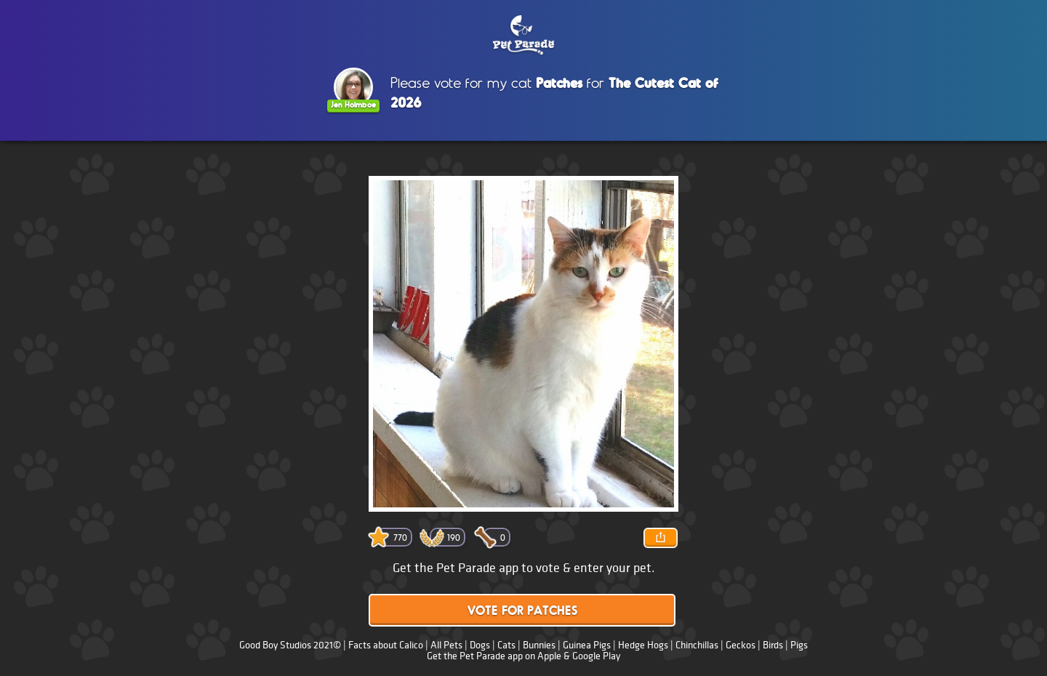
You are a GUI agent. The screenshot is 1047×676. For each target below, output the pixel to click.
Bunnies (539, 645)
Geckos (740, 645)
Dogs (480, 645)
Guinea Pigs (587, 645)
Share (660, 538)
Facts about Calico (385, 645)
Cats (506, 645)
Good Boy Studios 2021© (290, 645)
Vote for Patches (522, 611)
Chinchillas (696, 645)
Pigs (799, 645)
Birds (773, 645)
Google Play (596, 656)
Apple (549, 656)
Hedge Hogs (643, 645)
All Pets (446, 645)
